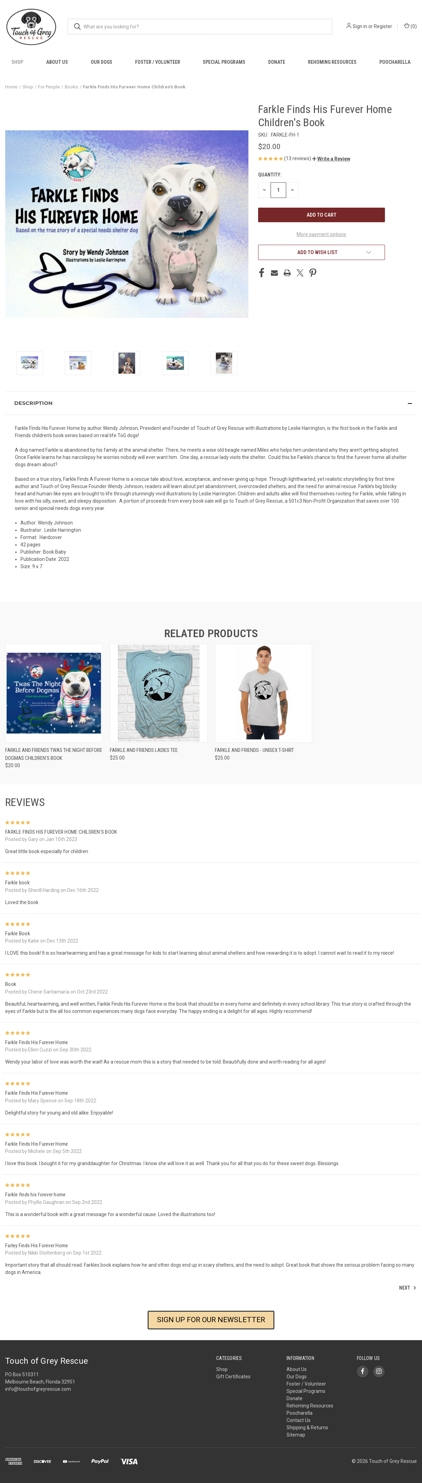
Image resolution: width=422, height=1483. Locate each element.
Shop (17, 62)
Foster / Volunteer (157, 62)
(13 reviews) (298, 158)
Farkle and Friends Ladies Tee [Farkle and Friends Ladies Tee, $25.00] (144, 750)
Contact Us (298, 1420)
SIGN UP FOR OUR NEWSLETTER (211, 1320)
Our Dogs (101, 62)
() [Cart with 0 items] (410, 26)
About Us (57, 62)
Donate (276, 62)
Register (383, 26)
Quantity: (269, 174)
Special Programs (224, 62)
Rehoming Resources (332, 62)
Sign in (360, 26)
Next (407, 1287)
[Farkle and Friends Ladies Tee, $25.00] (158, 693)
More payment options (321, 234)
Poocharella (395, 62)
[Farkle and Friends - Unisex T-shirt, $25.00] (263, 693)
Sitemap (296, 1435)
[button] (331, 159)
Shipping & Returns (307, 1427)
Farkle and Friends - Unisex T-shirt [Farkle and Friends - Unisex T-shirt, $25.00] (254, 750)
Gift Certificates (233, 1376)
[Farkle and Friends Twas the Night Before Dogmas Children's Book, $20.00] (54, 693)
